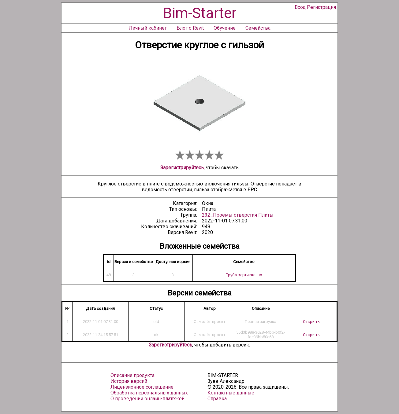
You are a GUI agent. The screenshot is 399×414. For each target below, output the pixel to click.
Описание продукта (132, 375)
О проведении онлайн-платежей (147, 398)
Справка (217, 398)
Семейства (257, 28)
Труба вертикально (244, 275)
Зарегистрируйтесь (182, 167)
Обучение (225, 28)
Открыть (311, 321)
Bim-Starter (200, 13)
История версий (128, 381)
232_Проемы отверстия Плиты (238, 215)
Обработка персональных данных (149, 393)
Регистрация (321, 7)
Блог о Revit (190, 28)
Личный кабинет (148, 28)
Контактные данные (230, 393)
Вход (300, 7)
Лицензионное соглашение (141, 387)
